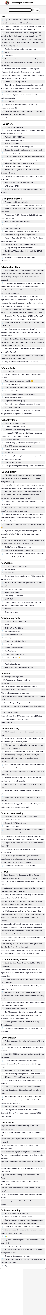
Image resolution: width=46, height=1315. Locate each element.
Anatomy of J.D (10, 609)
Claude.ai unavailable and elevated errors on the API (24, 150)
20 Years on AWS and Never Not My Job (19, 1077)
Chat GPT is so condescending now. (18, 446)
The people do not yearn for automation (15, 693)
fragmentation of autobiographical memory (20, 667)
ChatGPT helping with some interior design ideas (22, 443)
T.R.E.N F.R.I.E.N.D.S (13, 1246)
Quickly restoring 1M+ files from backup (19, 248)
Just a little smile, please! (14, 397)
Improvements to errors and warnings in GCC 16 (22, 231)
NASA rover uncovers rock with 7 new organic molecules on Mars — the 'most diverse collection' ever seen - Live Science (23, 917)
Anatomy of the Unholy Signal (15, 641)
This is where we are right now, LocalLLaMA (21, 816)
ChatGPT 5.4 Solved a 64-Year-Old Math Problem (23, 1227)
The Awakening (10, 651)
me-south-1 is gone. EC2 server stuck (18, 1070)
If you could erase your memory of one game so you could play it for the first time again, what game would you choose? (21, 534)
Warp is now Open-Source (14, 140)
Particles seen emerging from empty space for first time (21, 1152)
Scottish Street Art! (11, 391)
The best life (9, 573)
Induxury (8, 638)
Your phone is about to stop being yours (19, 147)
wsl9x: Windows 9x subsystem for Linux (15, 680)
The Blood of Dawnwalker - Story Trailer (19, 550)
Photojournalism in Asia (13, 635)
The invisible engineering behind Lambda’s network (23, 1074)
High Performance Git (13, 228)
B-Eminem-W (10, 101)
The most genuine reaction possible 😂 (19, 381)
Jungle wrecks (10, 570)
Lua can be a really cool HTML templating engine (19, 686)
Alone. (7, 625)
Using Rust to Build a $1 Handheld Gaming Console (23, 205)
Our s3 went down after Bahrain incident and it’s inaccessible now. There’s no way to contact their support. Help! (22, 1064)
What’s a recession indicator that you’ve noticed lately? (24, 751)
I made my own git (11, 225)
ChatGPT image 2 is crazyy (15, 426)
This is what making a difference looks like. (20, 49)
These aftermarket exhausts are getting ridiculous (23, 404)
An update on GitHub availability (16, 202)
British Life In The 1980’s (14, 628)
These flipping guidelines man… (16, 423)
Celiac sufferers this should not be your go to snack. (23, 388)
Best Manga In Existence (14, 596)
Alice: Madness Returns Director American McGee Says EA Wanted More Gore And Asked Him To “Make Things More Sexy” (21, 478)
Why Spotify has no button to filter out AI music (22, 362)
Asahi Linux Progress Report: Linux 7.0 (15, 703)
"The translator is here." (13, 462)
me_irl (7, 52)
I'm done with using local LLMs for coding (20, 866)
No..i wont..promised (12, 407)
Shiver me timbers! (11, 612)
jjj (1, 709)
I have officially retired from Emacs (17, 166)
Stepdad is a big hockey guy (15, 401)
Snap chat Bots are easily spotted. (17, 1256)
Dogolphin (8, 644)
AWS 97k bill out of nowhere (15, 1106)
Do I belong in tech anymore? (12, 677)
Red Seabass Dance (12, 664)
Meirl (6, 118)
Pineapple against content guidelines (18, 430)
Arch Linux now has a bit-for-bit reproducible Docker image (22, 706)
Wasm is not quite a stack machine (17, 222)
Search (36, 10)
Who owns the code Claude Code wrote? (19, 183)
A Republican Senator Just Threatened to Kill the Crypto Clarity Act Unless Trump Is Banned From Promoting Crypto (22, 995)
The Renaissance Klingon (14, 589)
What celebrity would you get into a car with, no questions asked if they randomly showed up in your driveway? (20, 758)
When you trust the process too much (18, 1217)
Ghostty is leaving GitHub (14, 127)
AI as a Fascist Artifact (9, 713)
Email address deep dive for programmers (20, 235)
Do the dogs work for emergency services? (20, 394)
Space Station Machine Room (15, 654)
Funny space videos (12, 592)
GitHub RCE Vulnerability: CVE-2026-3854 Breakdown (24, 157)
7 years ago (9, 1266)
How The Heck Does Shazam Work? (14, 690)
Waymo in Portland (12, 143)
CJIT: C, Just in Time (12, 153)
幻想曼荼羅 (9, 599)
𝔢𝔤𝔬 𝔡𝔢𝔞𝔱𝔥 (8, 661)
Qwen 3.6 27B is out (12, 826)
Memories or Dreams (12, 631)
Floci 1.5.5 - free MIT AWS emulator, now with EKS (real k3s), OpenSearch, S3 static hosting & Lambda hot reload (21, 1090)
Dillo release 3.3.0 (7, 722)
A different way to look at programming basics (21, 244)
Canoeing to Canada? (13, 384)
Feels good (9, 56)
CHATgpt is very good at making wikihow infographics (24, 466)
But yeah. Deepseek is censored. (17, 1213)
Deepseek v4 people (12, 820)
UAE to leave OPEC (12, 186)
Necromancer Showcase (14, 648)
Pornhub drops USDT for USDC (16, 1009)
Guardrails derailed (12, 439)
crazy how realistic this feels (15, 449)
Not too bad (9, 453)
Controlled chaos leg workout (15, 82)
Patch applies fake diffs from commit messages (22, 160)
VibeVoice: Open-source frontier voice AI (19, 163)
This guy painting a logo (13, 92)
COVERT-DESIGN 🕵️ (13, 657)
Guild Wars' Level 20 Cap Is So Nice (18, 547)
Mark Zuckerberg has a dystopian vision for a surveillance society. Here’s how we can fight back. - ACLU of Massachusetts (23, 332)
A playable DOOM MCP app (15, 137)
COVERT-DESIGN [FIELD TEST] (17, 566)
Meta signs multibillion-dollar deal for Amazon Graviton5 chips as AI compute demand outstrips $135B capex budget (21, 1113)
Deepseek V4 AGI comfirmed (15, 823)
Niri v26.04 (5, 683)
